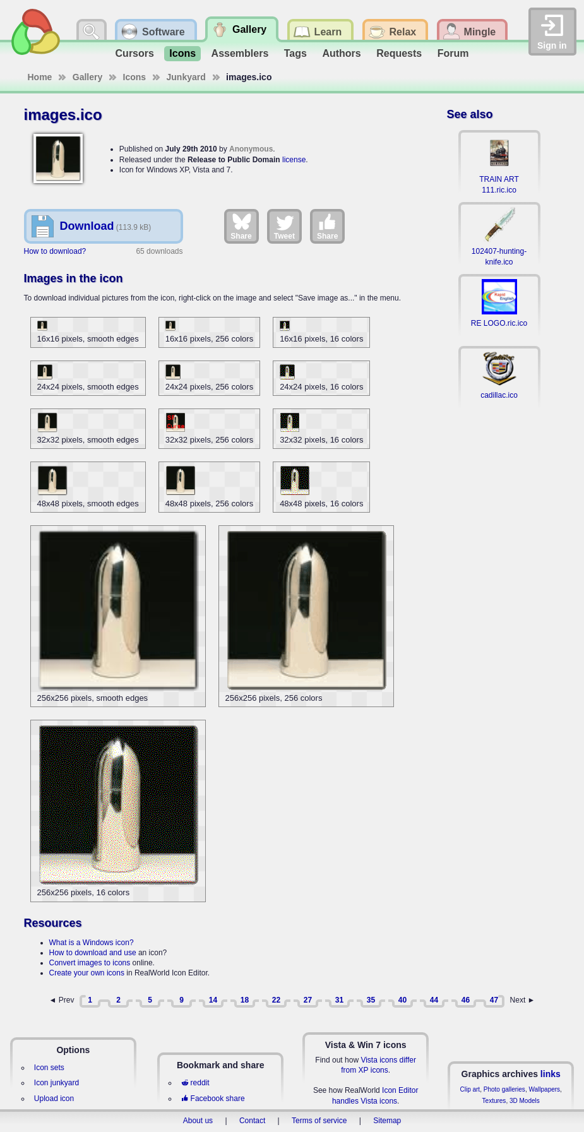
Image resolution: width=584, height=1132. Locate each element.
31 (339, 1000)
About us (198, 1120)
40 (402, 1000)
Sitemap (387, 1120)
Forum (453, 53)
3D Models (525, 1100)
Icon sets (49, 1067)
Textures (494, 1100)
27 (308, 1000)
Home (40, 77)
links (550, 1074)
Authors (341, 53)
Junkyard (186, 77)
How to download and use (92, 952)
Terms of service (319, 1120)
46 (466, 1000)
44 (434, 1000)
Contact (252, 1120)
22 (276, 1000)
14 (213, 1000)
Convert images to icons (90, 962)
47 (494, 1000)
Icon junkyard (56, 1082)
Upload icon (54, 1098)
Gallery (87, 77)
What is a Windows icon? (91, 942)
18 (245, 1000)
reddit (195, 1082)
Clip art (470, 1089)
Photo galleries (504, 1089)
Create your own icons (86, 972)
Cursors (135, 53)
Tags (295, 53)
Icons (182, 53)
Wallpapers (544, 1089)
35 (371, 1000)
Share (240, 226)
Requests (399, 53)
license (294, 159)
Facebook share (212, 1098)
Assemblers (240, 53)
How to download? (55, 251)
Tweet (284, 226)
